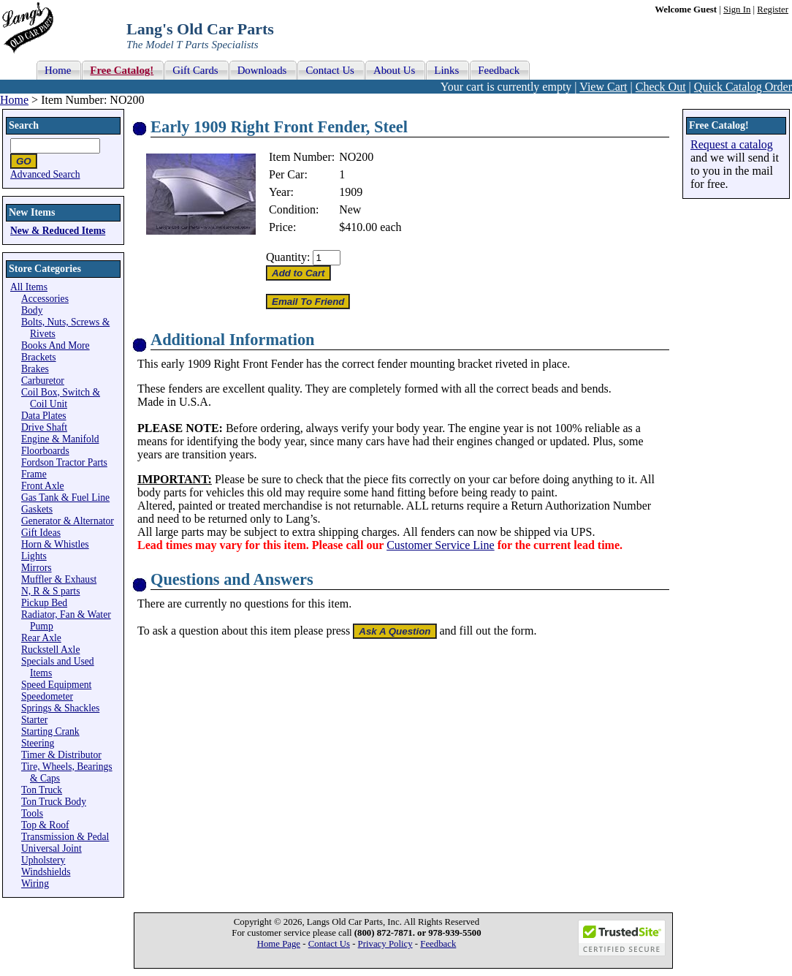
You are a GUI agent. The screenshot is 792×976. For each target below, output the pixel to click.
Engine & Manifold (60, 439)
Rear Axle (41, 637)
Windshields (45, 871)
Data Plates (43, 415)
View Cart (603, 86)
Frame (34, 474)
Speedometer (47, 696)
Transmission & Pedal (65, 836)
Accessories (45, 298)
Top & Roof (45, 825)
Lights (34, 556)
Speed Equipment (56, 684)
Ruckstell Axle (50, 649)
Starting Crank (50, 731)
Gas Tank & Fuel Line (65, 497)
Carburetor (42, 380)
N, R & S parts (50, 591)
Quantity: (288, 257)
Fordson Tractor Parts (64, 462)
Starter (34, 719)
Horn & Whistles (55, 544)
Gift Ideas (41, 532)
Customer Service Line (441, 545)
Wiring (35, 883)
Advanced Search (45, 174)
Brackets (38, 357)
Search (24, 125)
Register (772, 9)
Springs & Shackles (60, 708)
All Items (28, 286)
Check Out (661, 86)
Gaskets (37, 509)
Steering (37, 743)
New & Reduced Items (57, 230)
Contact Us (329, 944)
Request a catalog (731, 144)
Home (14, 100)
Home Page (278, 944)
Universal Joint (51, 848)
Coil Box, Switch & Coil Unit (60, 398)
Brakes (35, 368)
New (350, 209)
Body (31, 310)
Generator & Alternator (67, 520)
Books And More (55, 345)
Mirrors (36, 567)
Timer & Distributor (61, 754)
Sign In (736, 9)
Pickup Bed (44, 602)
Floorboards (45, 450)
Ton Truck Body (53, 801)
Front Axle (42, 485)
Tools (32, 813)
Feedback (438, 944)
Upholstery (43, 860)
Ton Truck (41, 789)
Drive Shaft (44, 427)
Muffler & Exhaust (58, 579)
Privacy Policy (385, 944)
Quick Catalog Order (743, 86)
